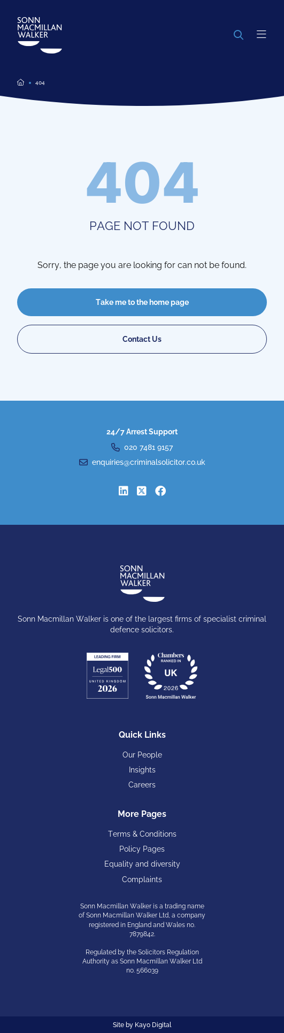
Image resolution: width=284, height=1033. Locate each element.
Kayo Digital (153, 1025)
